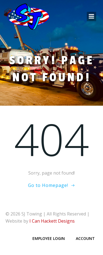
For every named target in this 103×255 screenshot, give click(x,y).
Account (85, 238)
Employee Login (48, 238)
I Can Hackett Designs (52, 221)
